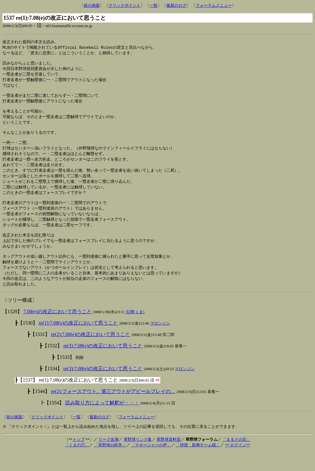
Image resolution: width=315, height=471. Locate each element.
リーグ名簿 (108, 458)
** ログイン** (237, 464)
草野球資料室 (169, 458)
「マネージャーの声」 (151, 464)
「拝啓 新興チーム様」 (198, 464)
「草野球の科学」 (110, 464)
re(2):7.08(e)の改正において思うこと (90, 353)
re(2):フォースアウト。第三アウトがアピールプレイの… (113, 410)
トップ (79, 458)
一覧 (154, 5)
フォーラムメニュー (214, 5)
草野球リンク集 (138, 458)
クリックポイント (125, 5)
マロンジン (160, 342)
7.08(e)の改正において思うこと (57, 330)
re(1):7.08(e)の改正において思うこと (78, 342)
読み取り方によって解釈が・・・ (102, 421)
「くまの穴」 (77, 464)
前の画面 (92, 5)
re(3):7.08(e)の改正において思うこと (102, 364)
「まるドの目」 (236, 458)
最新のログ (176, 5)
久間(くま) (135, 331)
